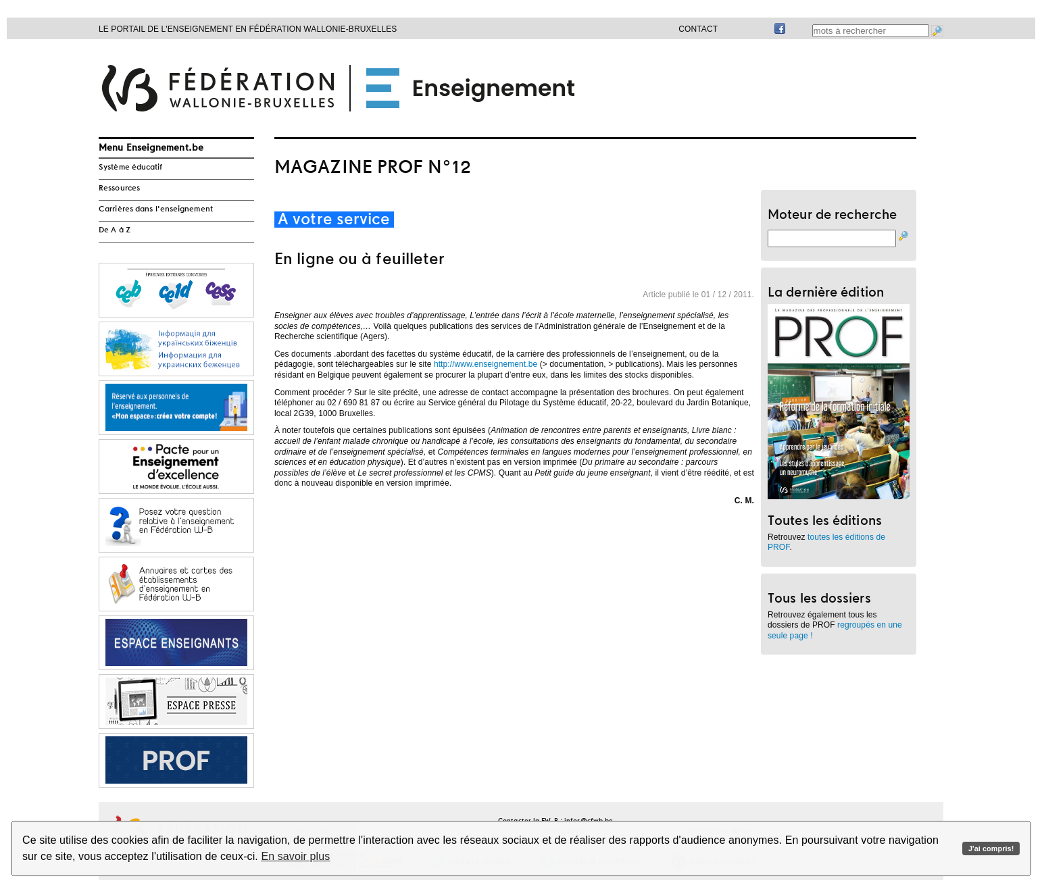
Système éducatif (131, 167)
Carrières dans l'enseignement (156, 209)
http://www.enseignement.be (485, 364)
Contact (698, 29)
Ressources (119, 188)
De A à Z (114, 230)
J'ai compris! (991, 848)
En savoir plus (295, 856)
